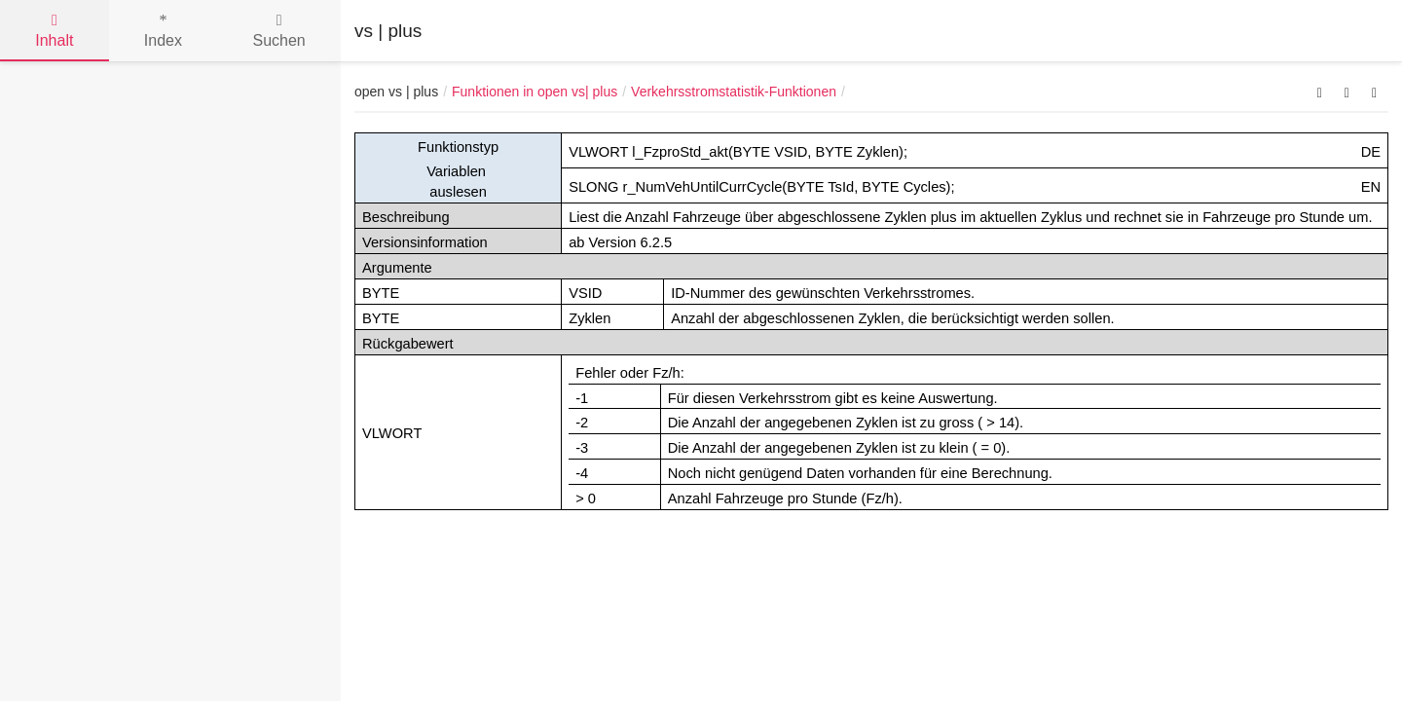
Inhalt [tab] (54, 31)
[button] (1320, 91)
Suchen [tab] (278, 31)
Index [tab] (163, 31)
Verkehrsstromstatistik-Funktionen (733, 91)
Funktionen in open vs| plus (534, 91)
